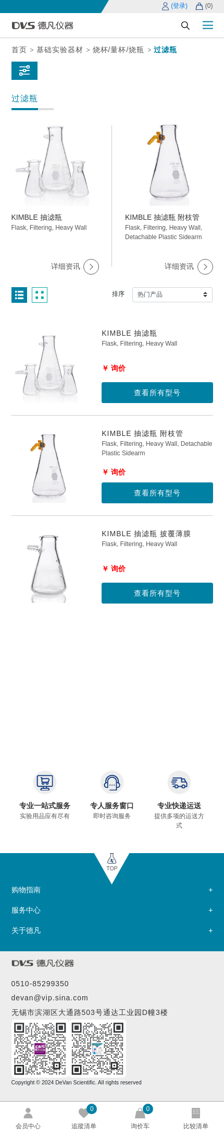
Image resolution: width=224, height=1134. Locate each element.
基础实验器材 (59, 49)
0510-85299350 (40, 983)
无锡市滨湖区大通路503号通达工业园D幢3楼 (89, 1012)
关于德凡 (26, 930)
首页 (19, 49)
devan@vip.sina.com (50, 998)
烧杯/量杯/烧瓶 (119, 49)
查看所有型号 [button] (157, 392)
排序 (118, 294)
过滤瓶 (165, 49)
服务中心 (26, 910)
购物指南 (26, 889)
